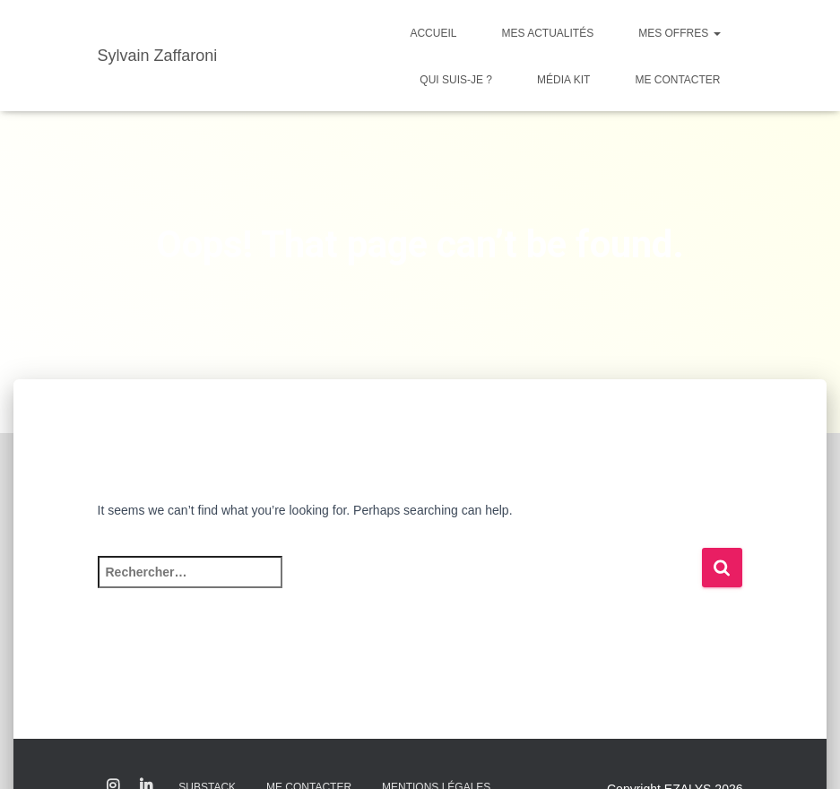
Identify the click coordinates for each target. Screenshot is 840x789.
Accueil (433, 33)
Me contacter (677, 80)
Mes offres (679, 33)
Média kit (563, 80)
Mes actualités (547, 33)
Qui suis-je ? (456, 80)
